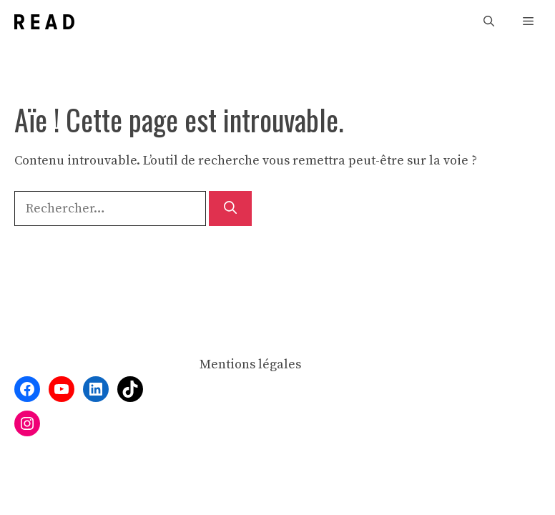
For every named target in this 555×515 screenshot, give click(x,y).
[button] (489, 21)
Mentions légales (250, 364)
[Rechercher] (230, 208)
